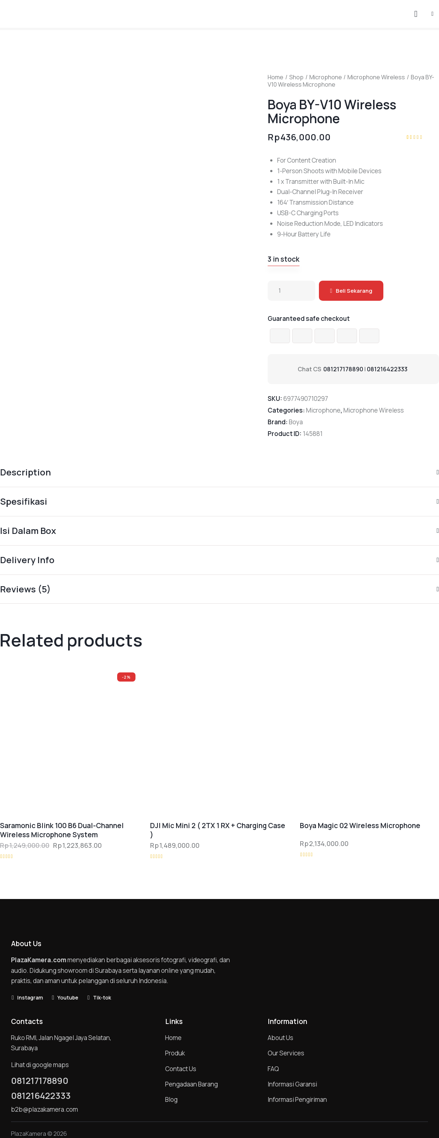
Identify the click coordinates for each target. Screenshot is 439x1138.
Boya (296, 422)
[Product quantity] (291, 291)
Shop (296, 77)
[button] (432, 13)
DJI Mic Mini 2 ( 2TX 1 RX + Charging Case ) (217, 830)
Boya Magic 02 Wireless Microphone (360, 825)
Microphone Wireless (376, 77)
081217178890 (343, 369)
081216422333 (387, 369)
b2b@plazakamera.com (44, 1109)
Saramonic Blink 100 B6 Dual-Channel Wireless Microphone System (62, 830)
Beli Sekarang (354, 291)
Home (275, 77)
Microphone (325, 77)
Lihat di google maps (40, 1065)
